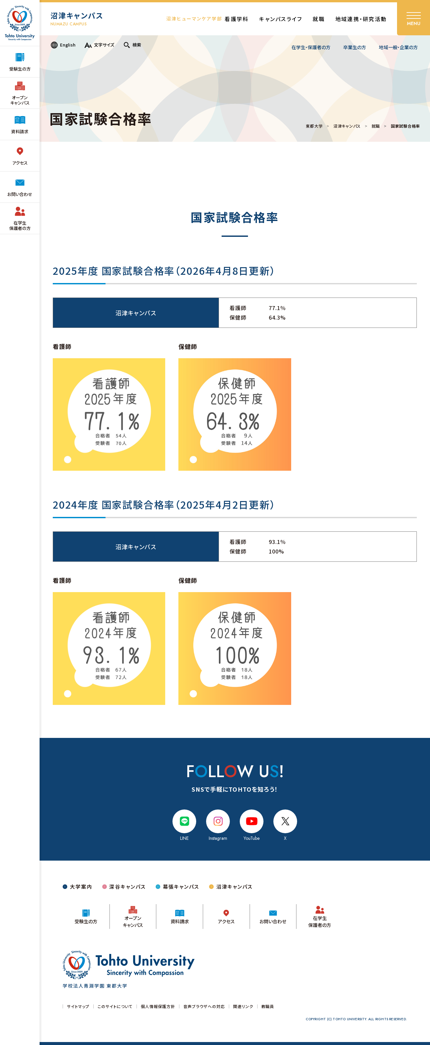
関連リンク (243, 1006)
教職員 (267, 1006)
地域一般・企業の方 (398, 47)
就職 (376, 126)
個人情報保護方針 (158, 1006)
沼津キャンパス (347, 126)
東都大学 (314, 126)
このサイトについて (115, 1006)
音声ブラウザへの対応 (204, 1006)
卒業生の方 (354, 47)
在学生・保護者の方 (311, 47)
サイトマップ (78, 1006)
